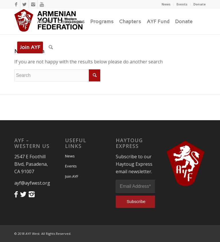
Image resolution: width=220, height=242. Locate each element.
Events (181, 4)
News (166, 4)
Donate (199, 4)
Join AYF (71, 176)
